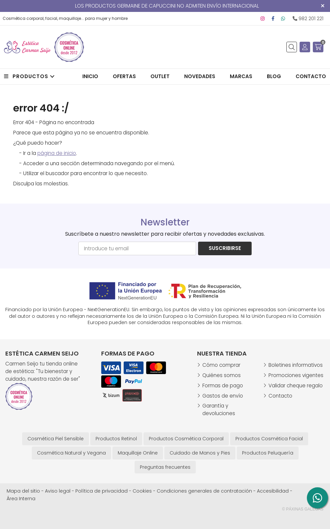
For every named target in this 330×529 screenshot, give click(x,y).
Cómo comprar (221, 364)
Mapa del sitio (23, 491)
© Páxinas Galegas (302, 509)
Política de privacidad (101, 491)
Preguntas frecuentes (165, 467)
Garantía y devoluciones (218, 409)
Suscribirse (225, 248)
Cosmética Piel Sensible (55, 438)
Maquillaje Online (138, 453)
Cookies (142, 491)
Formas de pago (222, 385)
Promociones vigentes (295, 375)
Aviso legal (57, 491)
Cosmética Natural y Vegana (71, 453)
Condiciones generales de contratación (204, 491)
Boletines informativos (295, 364)
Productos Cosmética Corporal (186, 438)
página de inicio (56, 153)
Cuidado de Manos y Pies (200, 453)
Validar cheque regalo (295, 385)
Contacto (280, 395)
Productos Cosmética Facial (269, 438)
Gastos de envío (222, 395)
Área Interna (21, 498)
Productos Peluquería (267, 453)
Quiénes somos (221, 375)
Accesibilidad (273, 491)
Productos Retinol (116, 438)
